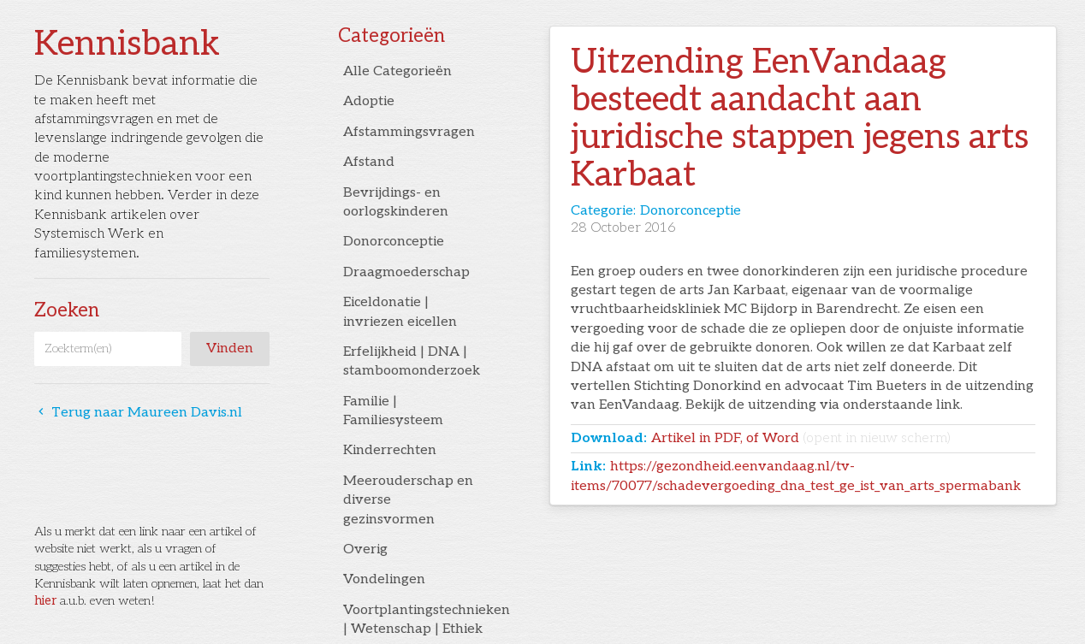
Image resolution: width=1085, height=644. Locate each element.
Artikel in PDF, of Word (801, 438)
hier (45, 601)
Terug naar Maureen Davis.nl (138, 413)
